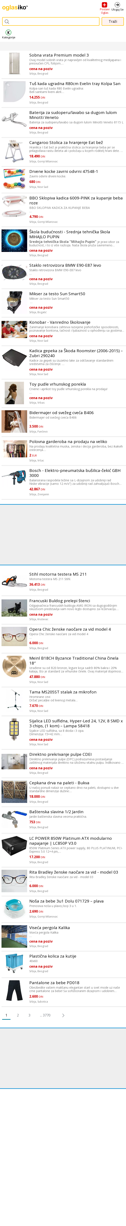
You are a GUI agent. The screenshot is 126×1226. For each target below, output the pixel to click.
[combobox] (50, 21)
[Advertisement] (63, 535)
